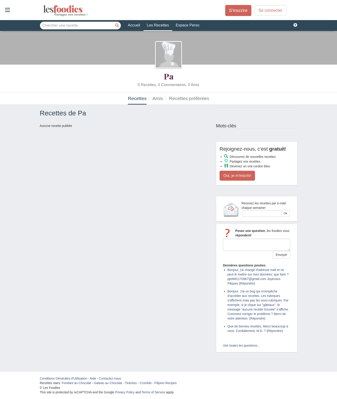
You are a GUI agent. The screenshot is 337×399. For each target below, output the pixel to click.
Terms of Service (153, 392)
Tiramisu (131, 383)
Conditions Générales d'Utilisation (63, 378)
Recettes (137, 98)
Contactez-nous (110, 378)
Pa (168, 76)
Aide (93, 378)
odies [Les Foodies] (43, 9)
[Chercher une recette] (117, 25)
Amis (157, 98)
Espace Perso (187, 25)
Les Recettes (158, 25)
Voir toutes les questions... (241, 345)
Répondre (247, 283)
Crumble (146, 383)
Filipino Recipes (165, 383)
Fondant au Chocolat (76, 383)
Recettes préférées (189, 98)
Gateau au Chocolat (108, 383)
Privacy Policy (125, 392)
